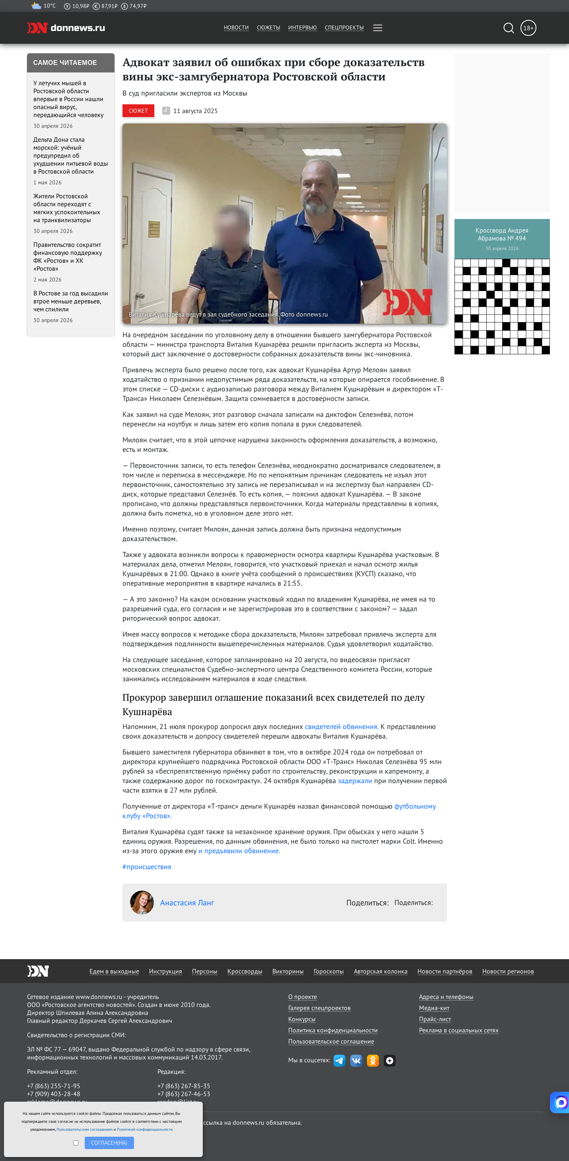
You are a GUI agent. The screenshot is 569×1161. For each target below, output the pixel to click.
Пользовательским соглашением (84, 1129)
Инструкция (165, 971)
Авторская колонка (381, 971)
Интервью (302, 27)
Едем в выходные (114, 971)
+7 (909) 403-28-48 (53, 1094)
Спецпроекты (344, 27)
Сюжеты (268, 27)
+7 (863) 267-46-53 (183, 1094)
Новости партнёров (445, 971)
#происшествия (146, 866)
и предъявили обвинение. (239, 850)
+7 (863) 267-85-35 (183, 1086)
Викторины (288, 971)
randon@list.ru (178, 1102)
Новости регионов (508, 971)
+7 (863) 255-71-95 (53, 1086)
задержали (355, 780)
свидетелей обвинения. (342, 726)
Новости (236, 27)
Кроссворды (244, 971)
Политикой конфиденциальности (145, 1129)
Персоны (205, 971)
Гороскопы (329, 971)
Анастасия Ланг (172, 903)
